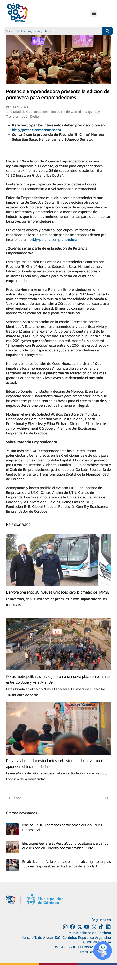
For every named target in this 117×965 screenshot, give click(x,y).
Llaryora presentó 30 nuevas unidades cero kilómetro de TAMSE (57, 592)
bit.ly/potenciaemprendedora (36, 130)
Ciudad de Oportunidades (29, 112)
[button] (93, 13)
